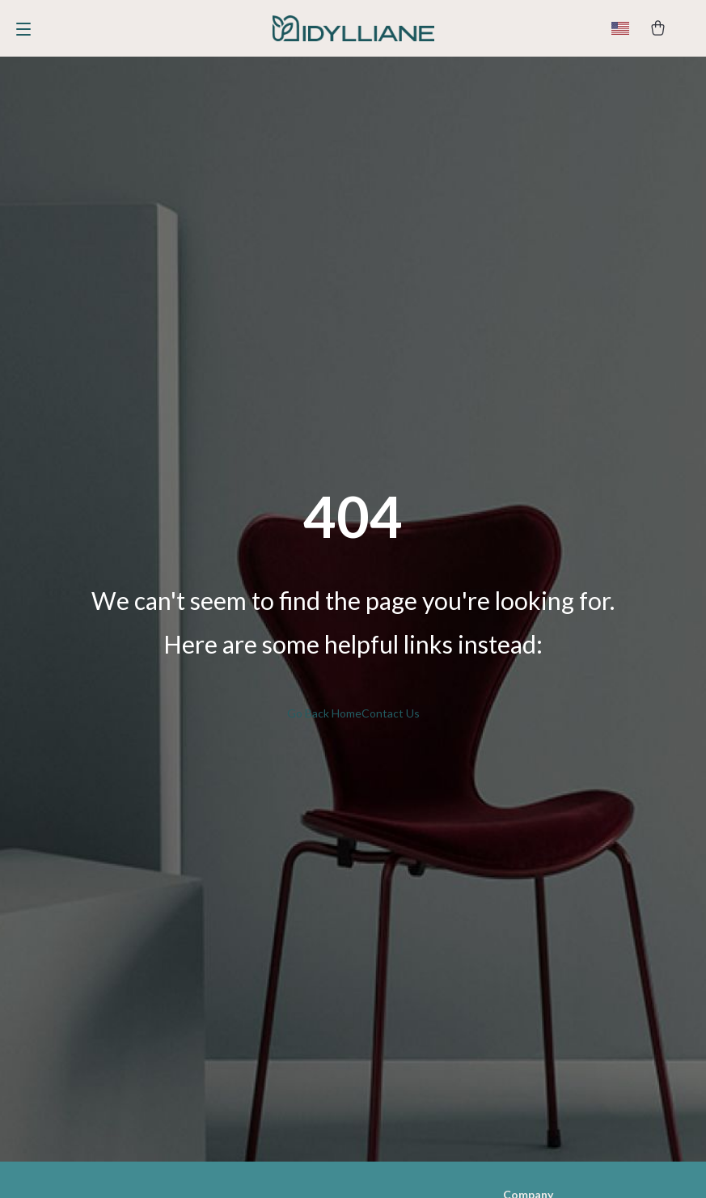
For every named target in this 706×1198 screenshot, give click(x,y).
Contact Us (390, 713)
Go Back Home (324, 713)
